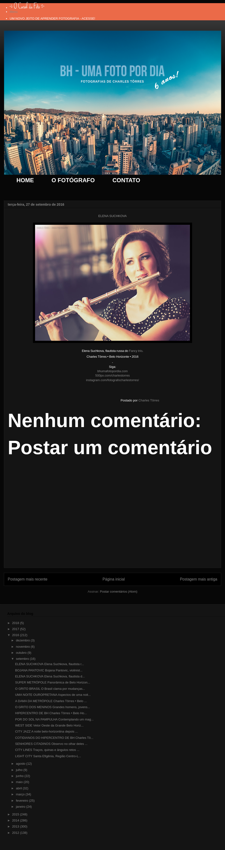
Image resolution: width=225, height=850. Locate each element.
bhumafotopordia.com (112, 371)
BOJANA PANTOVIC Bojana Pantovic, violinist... (48, 670)
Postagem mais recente (27, 579)
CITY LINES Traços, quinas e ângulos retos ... (47, 750)
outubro (22, 652)
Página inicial (114, 579)
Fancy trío (135, 351)
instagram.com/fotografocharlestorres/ (112, 380)
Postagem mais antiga (198, 579)
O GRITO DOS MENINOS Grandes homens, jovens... (52, 707)
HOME (25, 180)
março (21, 794)
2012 (16, 833)
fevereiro (22, 800)
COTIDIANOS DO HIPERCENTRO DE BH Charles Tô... (54, 738)
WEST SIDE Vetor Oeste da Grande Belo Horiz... (49, 725)
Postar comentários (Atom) (118, 591)
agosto (21, 763)
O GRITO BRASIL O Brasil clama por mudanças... (50, 688)
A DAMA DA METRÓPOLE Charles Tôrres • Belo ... (51, 701)
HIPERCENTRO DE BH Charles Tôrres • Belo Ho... (51, 713)
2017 (16, 629)
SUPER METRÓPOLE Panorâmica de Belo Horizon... (52, 682)
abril (19, 788)
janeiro (21, 806)
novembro (23, 646)
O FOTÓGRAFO (73, 180)
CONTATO (126, 180)
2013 (16, 826)
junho (20, 776)
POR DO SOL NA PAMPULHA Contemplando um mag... (54, 719)
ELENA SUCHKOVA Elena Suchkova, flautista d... (50, 676)
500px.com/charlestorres (112, 375)
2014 (16, 820)
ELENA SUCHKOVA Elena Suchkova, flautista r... (49, 664)
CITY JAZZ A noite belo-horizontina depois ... (46, 731)
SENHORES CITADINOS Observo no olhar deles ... (51, 744)
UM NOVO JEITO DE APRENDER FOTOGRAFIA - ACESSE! (52, 18)
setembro (23, 659)
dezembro (23, 640)
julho (19, 770)
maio (20, 782)
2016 (16, 635)
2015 (16, 814)
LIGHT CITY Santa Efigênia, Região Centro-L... (48, 756)
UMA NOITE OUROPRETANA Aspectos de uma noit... (53, 695)
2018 (16, 623)
